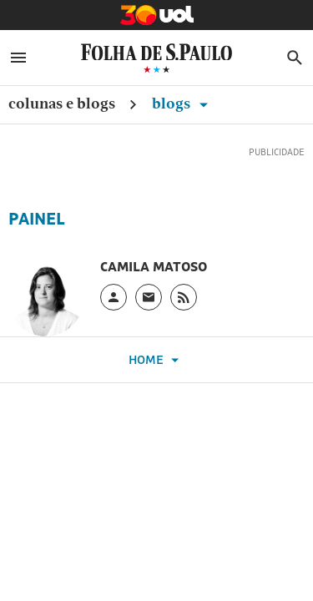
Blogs (183, 103)
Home (156, 360)
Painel (36, 218)
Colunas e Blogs (61, 103)
